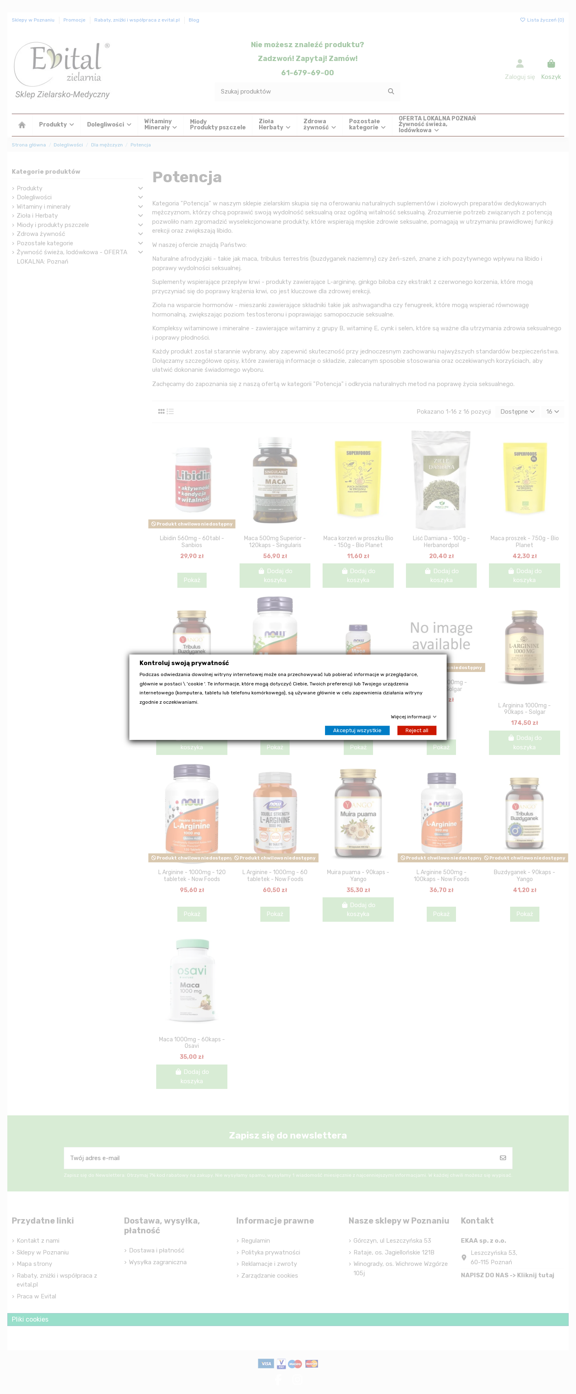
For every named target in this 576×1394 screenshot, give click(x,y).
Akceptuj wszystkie (357, 730)
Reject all (417, 730)
